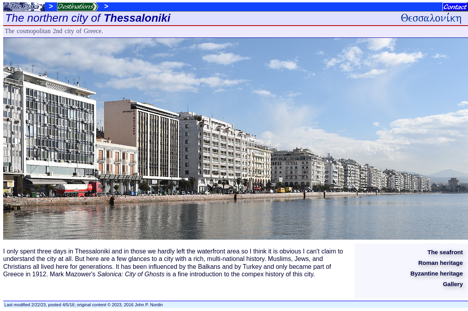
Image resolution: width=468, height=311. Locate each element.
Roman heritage (440, 262)
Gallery (453, 284)
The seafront (445, 252)
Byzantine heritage (436, 273)
